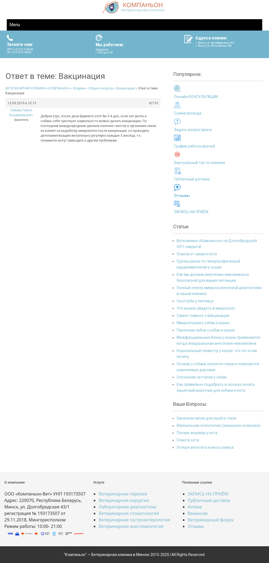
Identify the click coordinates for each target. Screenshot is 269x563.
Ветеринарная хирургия (124, 500)
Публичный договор (192, 179)
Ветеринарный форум (211, 520)
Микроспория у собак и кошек (203, 323)
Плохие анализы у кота (197, 433)
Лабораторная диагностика (127, 507)
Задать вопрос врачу (193, 130)
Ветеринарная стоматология (129, 513)
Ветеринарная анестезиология (131, 526)
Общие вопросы (100, 88)
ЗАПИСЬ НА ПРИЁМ (191, 212)
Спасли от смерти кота (197, 254)
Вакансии (198, 513)
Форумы (79, 88)
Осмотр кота (188, 440)
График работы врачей (194, 146)
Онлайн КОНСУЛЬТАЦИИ (196, 97)
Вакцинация (125, 88)
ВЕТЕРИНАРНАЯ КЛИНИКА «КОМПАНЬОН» (37, 88)
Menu (14, 24)
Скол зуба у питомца (195, 301)
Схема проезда (187, 113)
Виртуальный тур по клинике (199, 162)
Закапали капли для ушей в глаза (206, 418)
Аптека (195, 507)
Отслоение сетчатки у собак (202, 377)
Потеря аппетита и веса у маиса (205, 447)
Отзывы (196, 526)
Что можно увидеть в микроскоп (206, 308)
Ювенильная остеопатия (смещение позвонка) (218, 425)
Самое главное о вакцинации (203, 315)
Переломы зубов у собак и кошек (206, 330)
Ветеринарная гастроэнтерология (134, 520)
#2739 (153, 103)
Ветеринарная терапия (123, 494)
